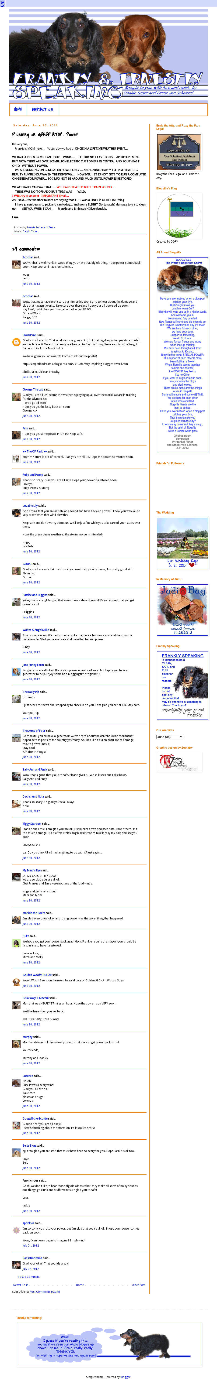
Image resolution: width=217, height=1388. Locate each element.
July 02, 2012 (31, 1269)
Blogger (125, 1377)
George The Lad (33, 389)
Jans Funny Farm (33, 665)
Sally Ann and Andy (35, 769)
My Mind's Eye (31, 870)
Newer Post (20, 1285)
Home (80, 1285)
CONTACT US (42, 109)
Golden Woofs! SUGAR (37, 975)
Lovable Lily (30, 505)
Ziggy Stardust (32, 824)
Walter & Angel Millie (36, 630)
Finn (25, 428)
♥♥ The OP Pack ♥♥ (35, 451)
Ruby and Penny (33, 474)
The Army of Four (34, 731)
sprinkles (28, 1223)
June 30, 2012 (31, 283)
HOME (18, 109)
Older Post (138, 1285)
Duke (26, 936)
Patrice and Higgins (35, 595)
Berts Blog (29, 1145)
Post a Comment (29, 1276)
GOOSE (27, 564)
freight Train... (31, 231)
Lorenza (28, 1076)
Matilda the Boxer (34, 913)
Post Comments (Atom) (45, 1291)
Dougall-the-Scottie (35, 1118)
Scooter (28, 257)
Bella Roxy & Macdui (36, 998)
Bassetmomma (32, 1258)
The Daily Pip (31, 692)
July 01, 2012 (31, 1245)
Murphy (27, 1037)
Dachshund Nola (33, 796)
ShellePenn (29, 335)
